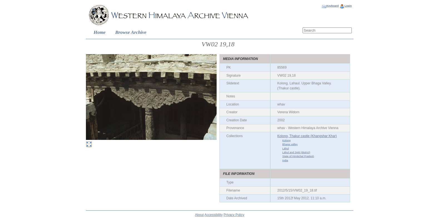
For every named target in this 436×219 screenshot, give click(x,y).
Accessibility (213, 215)
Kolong (286, 140)
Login (348, 5)
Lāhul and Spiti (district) (296, 152)
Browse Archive (130, 32)
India (285, 160)
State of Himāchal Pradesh (298, 156)
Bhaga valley (290, 144)
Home (100, 32)
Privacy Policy (234, 215)
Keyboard (332, 5)
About (199, 215)
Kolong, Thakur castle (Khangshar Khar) (307, 136)
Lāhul (285, 148)
